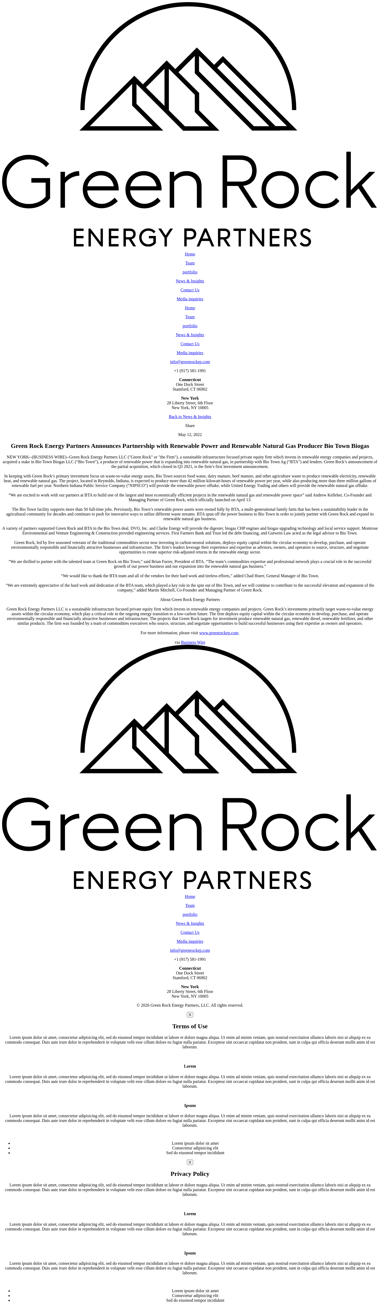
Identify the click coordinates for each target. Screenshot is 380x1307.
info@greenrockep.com (190, 361)
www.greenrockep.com (218, 633)
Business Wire (193, 642)
